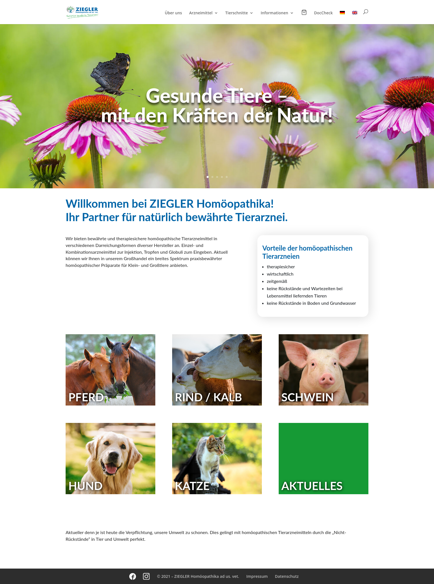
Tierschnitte (236, 13)
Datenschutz (287, 576)
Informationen (274, 13)
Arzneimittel (201, 13)
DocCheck (323, 13)
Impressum (257, 576)
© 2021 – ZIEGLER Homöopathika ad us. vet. (198, 576)
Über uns (173, 13)
